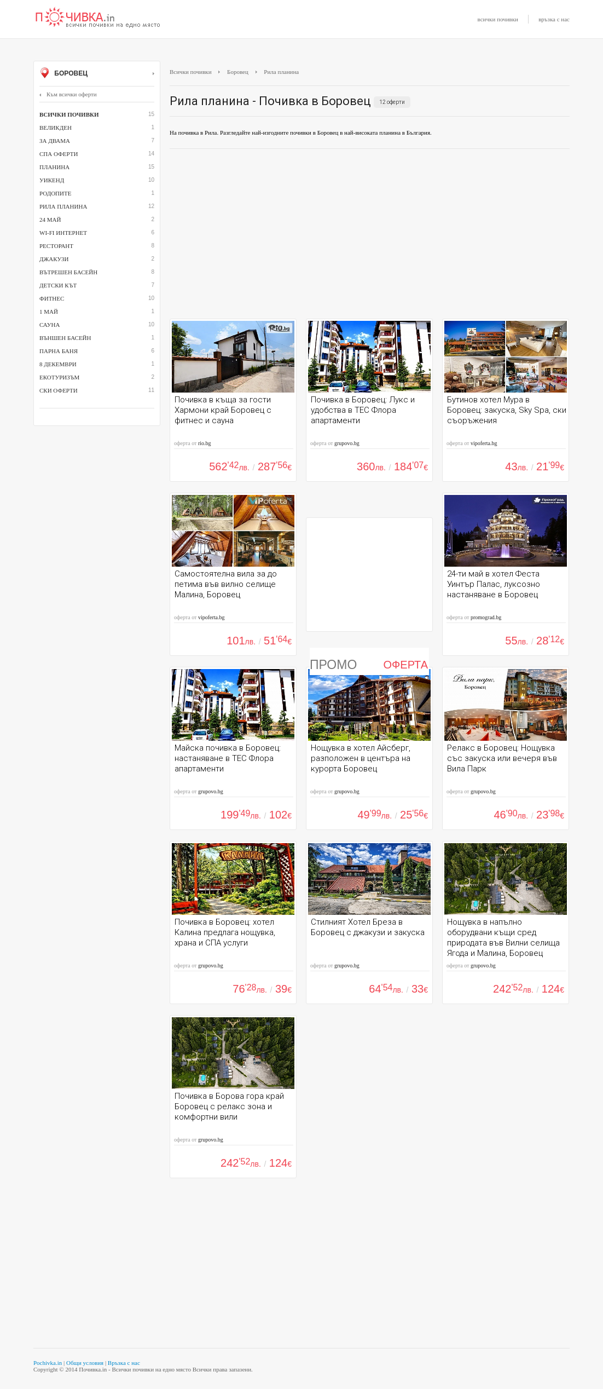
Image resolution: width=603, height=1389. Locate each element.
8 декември (58, 364)
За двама (54, 140)
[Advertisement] (370, 236)
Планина (54, 167)
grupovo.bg (347, 443)
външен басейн (65, 338)
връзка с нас (554, 19)
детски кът (58, 285)
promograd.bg (486, 617)
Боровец (96, 73)
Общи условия (84, 1362)
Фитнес (51, 298)
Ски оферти (58, 390)
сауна (49, 324)
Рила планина (63, 206)
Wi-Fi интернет (63, 232)
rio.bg (204, 443)
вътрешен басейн (68, 272)
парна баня (58, 351)
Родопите (55, 193)
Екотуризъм (59, 377)
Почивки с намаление (98, 18)
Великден (55, 127)
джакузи (54, 259)
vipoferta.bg (484, 443)
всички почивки (498, 19)
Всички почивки (191, 71)
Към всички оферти (68, 94)
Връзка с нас (124, 1362)
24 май (50, 219)
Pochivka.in (47, 1362)
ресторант (56, 246)
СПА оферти (58, 154)
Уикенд (51, 180)
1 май (48, 311)
